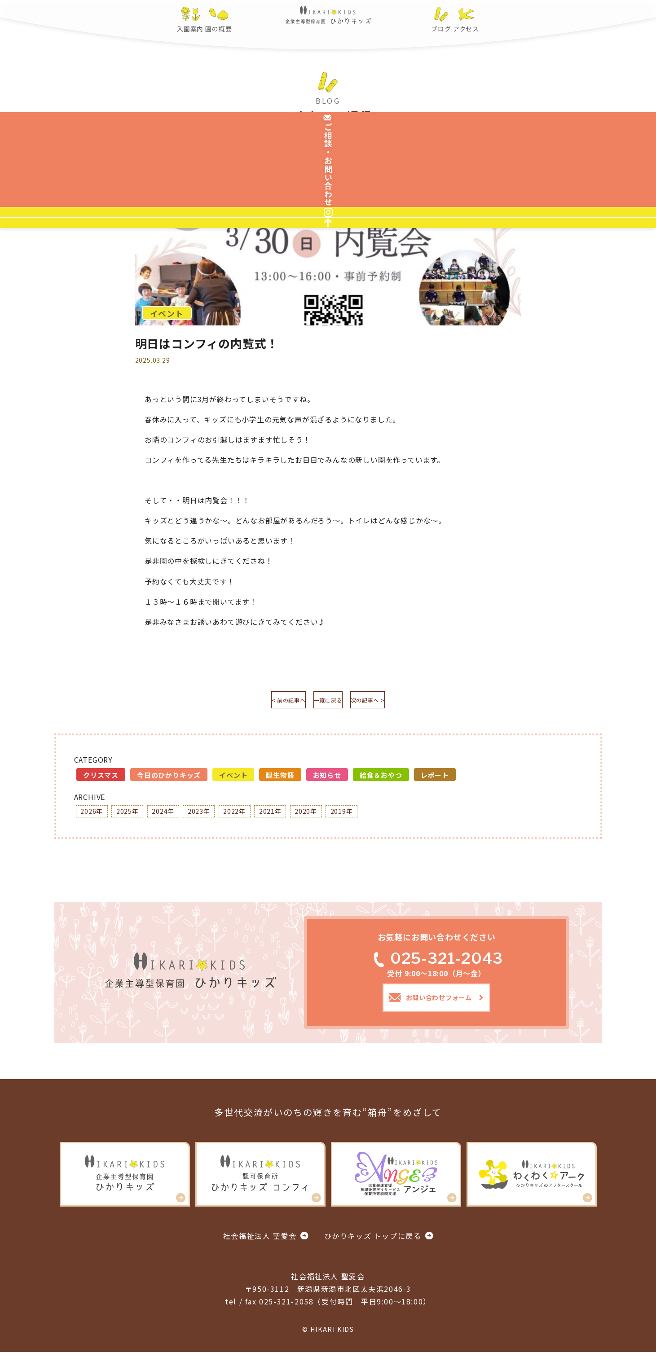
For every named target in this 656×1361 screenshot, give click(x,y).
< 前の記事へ (263, 701)
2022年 (255, 815)
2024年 (174, 815)
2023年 (215, 815)
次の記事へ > (393, 701)
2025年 (134, 815)
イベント (233, 778)
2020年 (336, 815)
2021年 (295, 815)
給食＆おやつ (381, 778)
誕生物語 (280, 778)
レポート (435, 778)
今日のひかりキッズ (169, 778)
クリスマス (101, 778)
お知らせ (327, 778)
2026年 (93, 815)
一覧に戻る (328, 701)
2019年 (376, 815)
